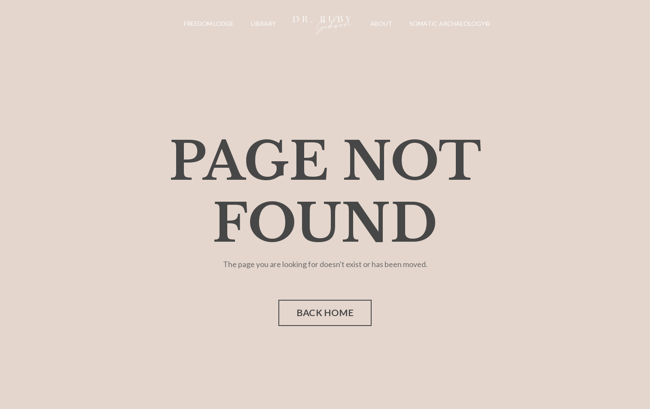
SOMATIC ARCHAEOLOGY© (449, 23)
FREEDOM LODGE (209, 23)
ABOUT (381, 23)
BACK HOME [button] (325, 312)
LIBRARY (263, 23)
